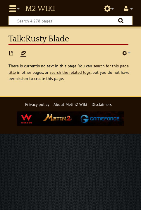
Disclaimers (102, 104)
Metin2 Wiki (40, 8)
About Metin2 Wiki (70, 104)
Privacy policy (37, 104)
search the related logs (70, 72)
